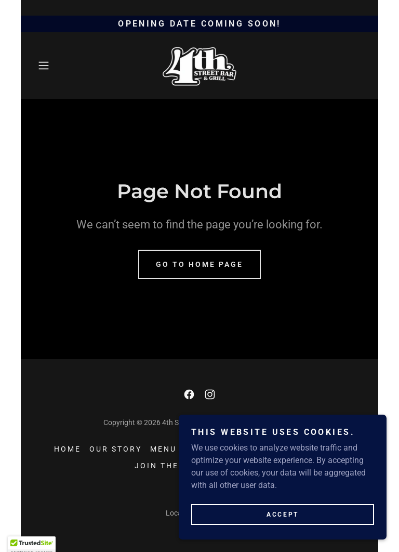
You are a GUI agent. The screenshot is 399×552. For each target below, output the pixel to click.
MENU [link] (163, 449)
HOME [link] (67, 449)
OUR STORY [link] (115, 449)
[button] (58, 65)
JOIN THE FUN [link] (168, 465)
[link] (199, 65)
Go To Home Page (199, 264)
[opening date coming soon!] (199, 24)
